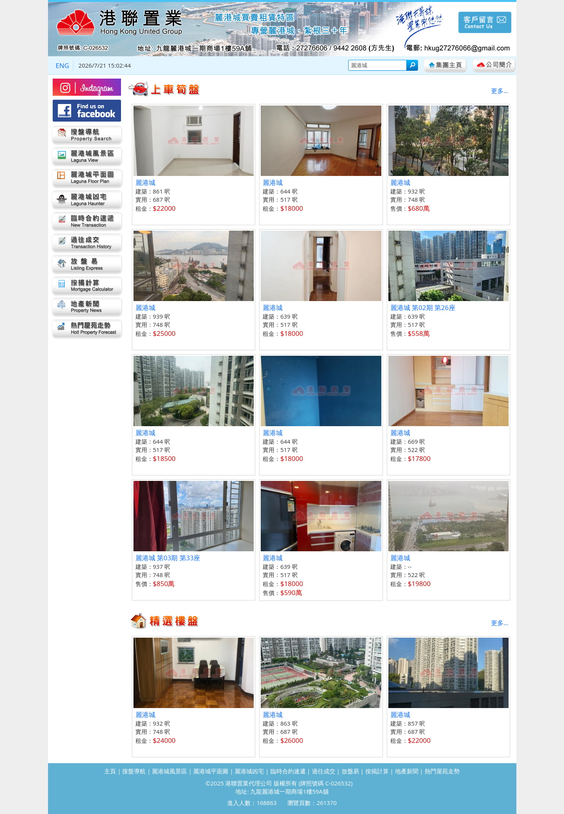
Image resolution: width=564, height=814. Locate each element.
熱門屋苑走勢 (442, 771)
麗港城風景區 (169, 771)
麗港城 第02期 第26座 (422, 307)
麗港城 (145, 182)
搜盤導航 (134, 771)
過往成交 (323, 771)
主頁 (110, 771)
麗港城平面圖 (210, 771)
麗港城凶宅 (249, 771)
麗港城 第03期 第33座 (168, 557)
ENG (62, 65)
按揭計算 (377, 771)
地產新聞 (406, 771)
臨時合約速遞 (288, 771)
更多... (500, 90)
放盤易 (350, 771)
